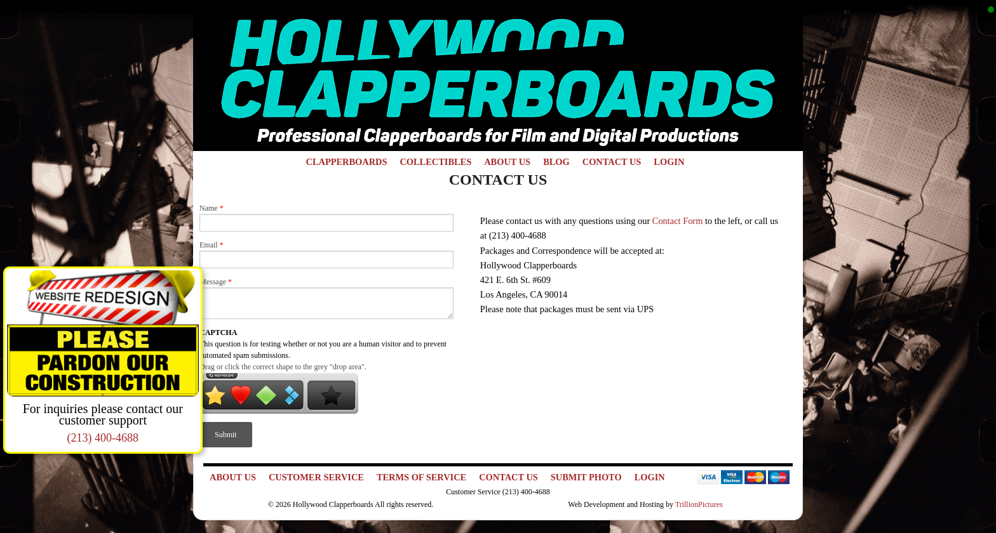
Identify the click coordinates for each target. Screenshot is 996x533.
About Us (507, 161)
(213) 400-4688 (102, 438)
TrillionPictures (699, 504)
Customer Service (316, 477)
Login (669, 161)
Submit (226, 434)
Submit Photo (586, 477)
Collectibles (435, 161)
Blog (556, 161)
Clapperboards (346, 161)
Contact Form (677, 221)
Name (211, 208)
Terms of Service (421, 477)
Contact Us (612, 161)
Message (215, 281)
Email (211, 244)
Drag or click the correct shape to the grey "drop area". (283, 366)
